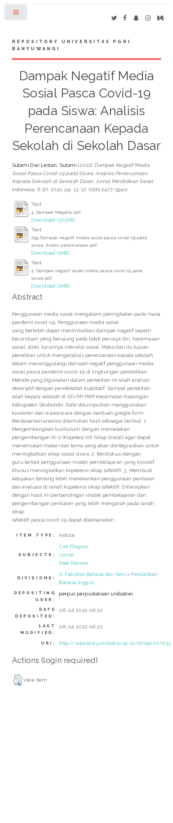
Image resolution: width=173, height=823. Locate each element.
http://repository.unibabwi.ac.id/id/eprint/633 (115, 643)
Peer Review (73, 563)
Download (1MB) (51, 253)
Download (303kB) (53, 220)
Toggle (16, 14)
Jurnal (66, 555)
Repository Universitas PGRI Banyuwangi (71, 45)
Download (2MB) (51, 286)
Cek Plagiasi (73, 546)
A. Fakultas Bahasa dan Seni (92, 574)
